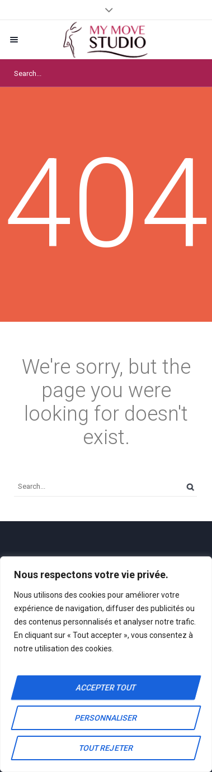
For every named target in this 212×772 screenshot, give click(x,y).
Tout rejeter (106, 748)
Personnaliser (106, 717)
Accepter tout (106, 687)
